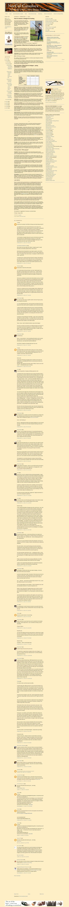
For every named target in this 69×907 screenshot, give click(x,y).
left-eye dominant (25, 193)
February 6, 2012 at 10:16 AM (24, 469)
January (8, 99)
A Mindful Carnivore (49, 153)
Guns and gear (22, 216)
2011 (7, 101)
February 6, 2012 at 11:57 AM (24, 529)
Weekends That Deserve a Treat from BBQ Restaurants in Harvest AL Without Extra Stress (54, 48)
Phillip (18, 681)
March (8, 62)
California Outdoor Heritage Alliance (52, 120)
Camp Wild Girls (49, 123)
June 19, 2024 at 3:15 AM (23, 856)
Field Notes (48, 130)
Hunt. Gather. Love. (49, 139)
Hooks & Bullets (49, 142)
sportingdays (19, 532)
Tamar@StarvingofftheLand (22, 245)
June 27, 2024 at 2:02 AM (23, 864)
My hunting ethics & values (18, 13)
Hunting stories (48, 18)
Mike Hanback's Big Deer (50, 152)
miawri (18, 792)
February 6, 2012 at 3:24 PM (24, 610)
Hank (18, 303)
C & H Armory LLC (20, 783)
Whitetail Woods (49, 179)
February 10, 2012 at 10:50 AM (24, 678)
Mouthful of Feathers (49, 154)
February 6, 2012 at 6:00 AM (24, 263)
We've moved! (49, 56)
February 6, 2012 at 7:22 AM (24, 295)
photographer (57, 98)
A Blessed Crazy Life (49, 118)
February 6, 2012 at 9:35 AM (24, 461)
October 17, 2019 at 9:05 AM (24, 780)
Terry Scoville (19, 658)
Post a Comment (17, 875)
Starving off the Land (49, 173)
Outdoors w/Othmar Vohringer (51, 160)
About (10, 13)
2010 (7, 103)
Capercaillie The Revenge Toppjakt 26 (53, 42)
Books (46, 25)
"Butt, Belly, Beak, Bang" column (21, 38)
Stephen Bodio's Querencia (52, 55)
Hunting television (48, 28)
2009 (7, 104)
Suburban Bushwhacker (50, 175)
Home (6, 13)
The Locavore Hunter (50, 147)
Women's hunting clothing (58, 13)
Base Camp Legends (49, 115)
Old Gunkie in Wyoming (21, 745)
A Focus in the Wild (49, 131)
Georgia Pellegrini (49, 132)
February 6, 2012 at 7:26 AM (24, 331)
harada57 (18, 769)
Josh (18, 369)
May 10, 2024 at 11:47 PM (23, 842)
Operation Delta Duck (50, 159)
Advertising (40, 13)
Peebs (18, 613)
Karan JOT (19, 838)
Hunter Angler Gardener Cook (51, 141)
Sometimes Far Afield (50, 165)
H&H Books (51, 98)
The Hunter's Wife (50, 52)
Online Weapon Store (21, 788)
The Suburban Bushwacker (52, 41)
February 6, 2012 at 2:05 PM (24, 601)
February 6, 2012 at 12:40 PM (24, 565)
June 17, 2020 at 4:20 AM (23, 789)
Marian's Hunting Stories (50, 151)
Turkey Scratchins (49, 177)
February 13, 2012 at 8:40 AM (24, 742)
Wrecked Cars (37, 779)
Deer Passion (48, 124)
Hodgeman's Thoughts (50, 136)
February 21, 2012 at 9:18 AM (24, 766)
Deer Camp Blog (49, 122)
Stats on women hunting (49, 27)
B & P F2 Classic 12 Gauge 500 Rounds (24, 813)
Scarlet (18, 809)
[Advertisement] (23, 885)
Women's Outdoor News (50, 180)
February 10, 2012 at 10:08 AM (24, 655)
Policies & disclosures (48, 13)
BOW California (49, 119)
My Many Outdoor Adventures (51, 156)
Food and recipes (48, 22)
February (9, 63)
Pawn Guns (19, 841)
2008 (7, 106)
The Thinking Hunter (49, 176)
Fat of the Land (48, 128)
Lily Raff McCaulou (49, 146)
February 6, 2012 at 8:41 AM (24, 426)
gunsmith (35, 134)
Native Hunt (48, 157)
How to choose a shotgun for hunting (9, 92)
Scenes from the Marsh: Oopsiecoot (9, 96)
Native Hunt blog (49, 158)
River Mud (48, 164)
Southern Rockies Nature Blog (53, 37)
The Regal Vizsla (49, 168)
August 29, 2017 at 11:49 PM (24, 772)
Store (26, 13)
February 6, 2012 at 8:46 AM (24, 438)
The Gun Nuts (48, 134)
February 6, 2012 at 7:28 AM (24, 345)
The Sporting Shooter (50, 171)
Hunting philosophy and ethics (50, 21)
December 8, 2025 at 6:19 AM (24, 872)
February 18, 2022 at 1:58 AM (24, 820)
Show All (63, 59)
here (7, 18)
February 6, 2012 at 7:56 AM (24, 355)
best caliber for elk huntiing (27, 862)
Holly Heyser (19, 298)
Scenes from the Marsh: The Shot (9, 80)
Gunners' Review (20, 859)
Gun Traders (19, 845)
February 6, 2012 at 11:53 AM (24, 495)
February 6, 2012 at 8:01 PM (24, 616)
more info (31, 804)
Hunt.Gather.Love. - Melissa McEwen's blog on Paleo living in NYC (54, 46)
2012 (7, 60)
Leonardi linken (20, 775)
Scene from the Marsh (34, 417)
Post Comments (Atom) (23, 896)
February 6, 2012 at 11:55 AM (24, 502)
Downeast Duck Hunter (50, 125)
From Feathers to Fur (50, 129)
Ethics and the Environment (51, 126)
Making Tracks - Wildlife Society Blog (52, 148)
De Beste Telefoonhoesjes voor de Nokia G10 (54, 53)
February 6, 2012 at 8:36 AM (24, 410)
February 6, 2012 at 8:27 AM (24, 366)
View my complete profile (50, 102)
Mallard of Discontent (50, 149)
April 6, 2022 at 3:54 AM (22, 835)
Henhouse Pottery (49, 135)
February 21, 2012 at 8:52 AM (24, 757)
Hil (17, 222)
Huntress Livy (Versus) (50, 145)
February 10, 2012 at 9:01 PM (24, 731)
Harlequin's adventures (49, 31)
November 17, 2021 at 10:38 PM (24, 806)
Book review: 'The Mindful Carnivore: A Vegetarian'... (9, 67)
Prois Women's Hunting (50, 162)
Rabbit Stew (48, 163)
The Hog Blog (48, 137)
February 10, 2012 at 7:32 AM (24, 644)
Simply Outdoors (49, 169)
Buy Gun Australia (20, 855)
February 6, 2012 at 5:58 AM (24, 242)
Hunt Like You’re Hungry (50, 140)
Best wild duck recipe (32, 13)
